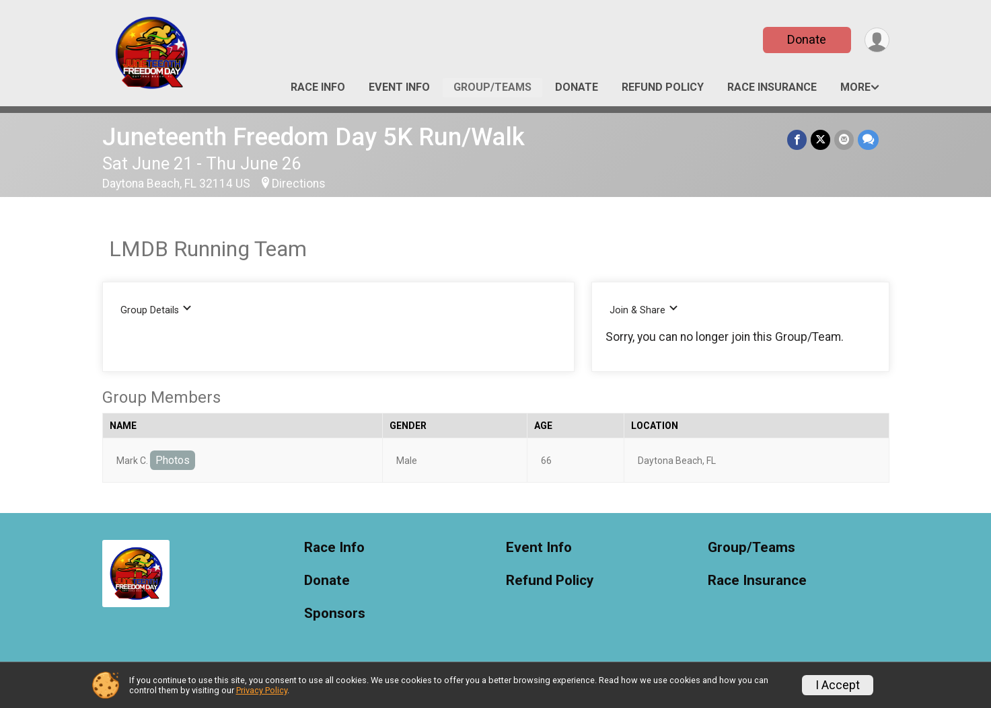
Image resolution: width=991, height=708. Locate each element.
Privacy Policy (261, 690)
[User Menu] (877, 40)
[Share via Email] (844, 139)
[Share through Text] (868, 139)
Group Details (156, 309)
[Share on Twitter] (820, 139)
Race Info (318, 87)
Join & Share (644, 309)
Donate (806, 39)
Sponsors (334, 613)
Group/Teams (492, 87)
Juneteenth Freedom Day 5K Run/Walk (313, 136)
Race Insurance (772, 87)
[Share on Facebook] (797, 139)
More (855, 87)
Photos (172, 460)
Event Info (399, 87)
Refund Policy (663, 87)
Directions (299, 183)
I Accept (837, 685)
